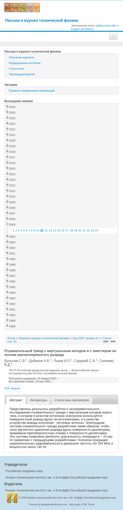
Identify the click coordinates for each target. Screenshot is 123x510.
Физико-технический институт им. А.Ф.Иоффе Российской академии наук (56, 477)
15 (58, 230)
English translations (82, 29)
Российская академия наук (24, 471)
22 (88, 230)
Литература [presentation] (38, 400)
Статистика (16, 68)
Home (11, 338)
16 (63, 230)
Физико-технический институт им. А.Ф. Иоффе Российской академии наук (72, 497)
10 (37, 230)
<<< (105, 341)
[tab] (16, 400)
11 (42, 230)
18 (71, 230)
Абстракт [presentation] (16, 400)
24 (96, 230)
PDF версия (12, 388)
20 (79, 230)
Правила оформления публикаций (32, 90)
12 (46, 230)
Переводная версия (22, 74)
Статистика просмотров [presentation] (71, 400)
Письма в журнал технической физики (41, 20)
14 (54, 230)
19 (75, 230)
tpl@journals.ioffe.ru (107, 25)
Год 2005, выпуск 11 (85, 338)
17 (67, 230)
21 (84, 230)
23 (92, 230)
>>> (113, 341)
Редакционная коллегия (25, 63)
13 (50, 230)
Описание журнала (21, 57)
